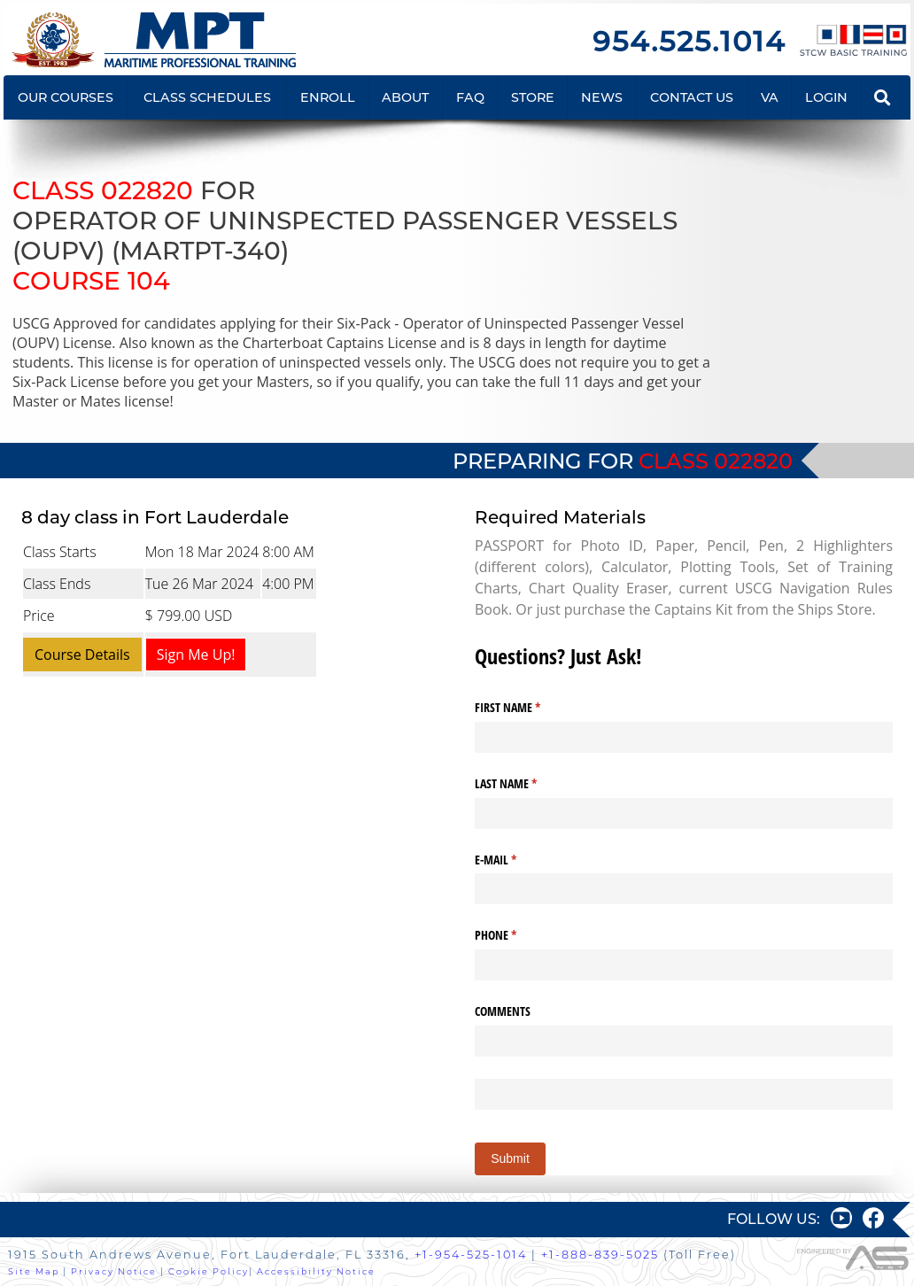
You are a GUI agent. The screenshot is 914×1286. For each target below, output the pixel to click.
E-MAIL (516, 860)
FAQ (470, 97)
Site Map (33, 1271)
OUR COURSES (65, 97)
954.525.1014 (689, 41)
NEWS (602, 97)
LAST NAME (526, 784)
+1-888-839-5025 (600, 1254)
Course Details (82, 654)
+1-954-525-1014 (470, 1254)
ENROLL (327, 97)
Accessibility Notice (316, 1271)
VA (769, 97)
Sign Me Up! (196, 654)
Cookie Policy (208, 1271)
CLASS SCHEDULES (207, 97)
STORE (532, 97)
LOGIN (826, 97)
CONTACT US (691, 97)
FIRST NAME (528, 708)
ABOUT (405, 97)
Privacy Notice (114, 1271)
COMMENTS (503, 1011)
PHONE (516, 935)
